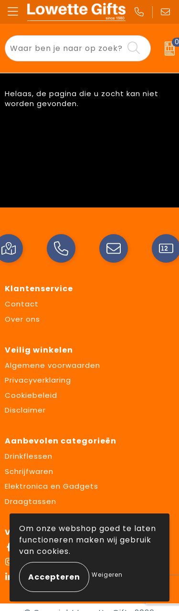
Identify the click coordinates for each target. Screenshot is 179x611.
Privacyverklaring (38, 380)
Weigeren (107, 575)
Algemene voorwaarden (52, 365)
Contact (22, 304)
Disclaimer (25, 410)
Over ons (22, 319)
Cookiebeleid (31, 395)
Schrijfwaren (29, 471)
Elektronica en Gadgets (51, 486)
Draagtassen (30, 501)
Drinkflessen (29, 456)
